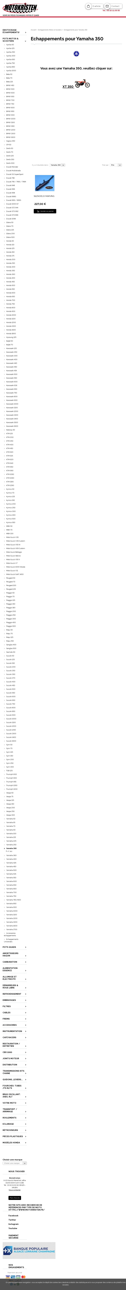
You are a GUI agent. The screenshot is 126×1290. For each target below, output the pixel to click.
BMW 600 (10, 93)
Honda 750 (10, 304)
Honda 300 (10, 267)
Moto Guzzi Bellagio (14, 552)
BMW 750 (10, 104)
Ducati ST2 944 (12, 208)
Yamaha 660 (11, 889)
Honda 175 (10, 256)
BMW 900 (10, 115)
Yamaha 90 (10, 830)
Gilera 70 (9, 226)
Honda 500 (10, 285)
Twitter (9, 1219)
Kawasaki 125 (11, 348)
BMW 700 (10, 100)
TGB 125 (9, 771)
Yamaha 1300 (11, 922)
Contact (115, 6)
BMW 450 (10, 85)
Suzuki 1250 (11, 730)
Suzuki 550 (10, 693)
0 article (96, 6)
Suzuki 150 (10, 663)
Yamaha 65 (10, 822)
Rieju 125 (9, 637)
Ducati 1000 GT (12, 204)
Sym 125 (9, 752)
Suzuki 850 (10, 711)
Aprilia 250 (10, 52)
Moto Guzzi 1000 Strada (15, 567)
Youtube (10, 1228)
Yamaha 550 (11, 878)
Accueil (33, 30)
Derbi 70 (9, 152)
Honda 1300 (11, 326)
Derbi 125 (10, 156)
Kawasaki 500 (11, 374)
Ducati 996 (10, 189)
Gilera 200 (10, 234)
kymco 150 (10, 500)
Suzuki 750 (10, 704)
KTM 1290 (10, 485)
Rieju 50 (9, 630)
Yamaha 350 (11, 848)
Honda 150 (10, 252)
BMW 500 (10, 89)
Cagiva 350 (10, 141)
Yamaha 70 (10, 826)
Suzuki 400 (10, 682)
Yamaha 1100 (11, 915)
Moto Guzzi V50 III (13, 545)
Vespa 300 (10, 815)
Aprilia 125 (10, 48)
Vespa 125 (10, 800)
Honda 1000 (11, 315)
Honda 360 (10, 274)
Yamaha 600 (11, 881)
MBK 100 (9, 534)
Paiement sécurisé (15, 1273)
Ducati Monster (12, 167)
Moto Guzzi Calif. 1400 (15, 574)
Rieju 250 (10, 641)
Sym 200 (10, 759)
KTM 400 (9, 445)
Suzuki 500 (10, 689)
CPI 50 (8, 145)
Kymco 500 (10, 519)
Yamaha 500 (11, 870)
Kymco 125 (10, 497)
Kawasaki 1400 (12, 419)
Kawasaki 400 (11, 359)
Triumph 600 (11, 774)
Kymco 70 (10, 493)
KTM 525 (9, 456)
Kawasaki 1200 (12, 411)
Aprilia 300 (10, 56)
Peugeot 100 (11, 585)
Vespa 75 (9, 797)
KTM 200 (10, 437)
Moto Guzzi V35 (12, 537)
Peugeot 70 (10, 582)
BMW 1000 (10, 119)
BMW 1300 (10, 134)
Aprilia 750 (10, 63)
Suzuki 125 (10, 659)
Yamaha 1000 (11, 911)
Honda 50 (10, 241)
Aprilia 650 (10, 59)
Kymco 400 (10, 515)
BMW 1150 (10, 126)
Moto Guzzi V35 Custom (15, 541)
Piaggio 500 (11, 626)
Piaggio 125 (10, 600)
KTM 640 (9, 463)
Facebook (10, 1215)
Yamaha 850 (11, 904)
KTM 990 (9, 471)
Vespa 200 (10, 808)
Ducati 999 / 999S (13, 200)
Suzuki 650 (10, 700)
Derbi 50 (9, 148)
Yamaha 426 (11, 863)
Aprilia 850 (10, 67)
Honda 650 (10, 296)
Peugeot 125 (11, 589)
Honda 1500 (11, 330)
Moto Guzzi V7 (11, 563)
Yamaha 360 (11, 855)
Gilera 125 (10, 230)
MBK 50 (9, 526)
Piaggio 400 (11, 622)
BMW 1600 (10, 137)
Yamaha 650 (11, 885)
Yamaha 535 (11, 874)
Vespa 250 (10, 811)
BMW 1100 (10, 122)
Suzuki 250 (10, 671)
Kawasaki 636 (11, 385)
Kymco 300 (11, 511)
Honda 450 (10, 282)
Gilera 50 (9, 222)
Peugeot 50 (10, 578)
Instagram (11, 1224)
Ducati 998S (11, 196)
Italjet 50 (9, 341)
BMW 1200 (10, 130)
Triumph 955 (11, 782)
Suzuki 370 (10, 678)
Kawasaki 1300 (12, 415)
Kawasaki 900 (11, 400)
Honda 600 (10, 293)
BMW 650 (10, 96)
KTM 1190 (10, 482)
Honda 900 (10, 311)
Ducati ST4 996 (12, 215)
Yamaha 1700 (11, 929)
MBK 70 (9, 530)
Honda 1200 (11, 322)
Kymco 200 (11, 504)
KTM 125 (9, 434)
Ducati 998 (10, 193)
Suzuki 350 (10, 674)
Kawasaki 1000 (12, 404)
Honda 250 (10, 263)
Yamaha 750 (11, 896)
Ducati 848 (10, 185)
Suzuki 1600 (11, 741)
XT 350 (9, 851)
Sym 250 (10, 763)
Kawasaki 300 (11, 356)
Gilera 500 (10, 237)
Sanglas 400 (11, 645)
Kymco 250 (10, 508)
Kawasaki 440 (11, 363)
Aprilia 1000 (11, 71)
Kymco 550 (10, 522)
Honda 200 (10, 259)
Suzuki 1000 (11, 719)
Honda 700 (10, 300)
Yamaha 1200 (11, 918)
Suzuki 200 (10, 667)
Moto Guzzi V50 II (13, 559)
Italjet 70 (9, 345)
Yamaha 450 (11, 866)
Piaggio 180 (10, 608)
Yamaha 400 (11, 859)
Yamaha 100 (11, 834)
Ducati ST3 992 (12, 211)
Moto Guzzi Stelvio (13, 556)
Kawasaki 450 (11, 367)
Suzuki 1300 (11, 734)
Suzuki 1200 (11, 726)
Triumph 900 (11, 778)
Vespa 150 (10, 804)
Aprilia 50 (10, 45)
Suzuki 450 (10, 685)
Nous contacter (15, 1190)
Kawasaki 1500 (12, 422)
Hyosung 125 (11, 337)
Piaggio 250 (11, 615)
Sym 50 (9, 745)
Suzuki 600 (10, 697)
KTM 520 (9, 452)
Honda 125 (10, 248)
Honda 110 (10, 245)
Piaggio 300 (11, 619)
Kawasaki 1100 (12, 408)
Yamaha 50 (10, 819)
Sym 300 (10, 767)
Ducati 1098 (11, 219)
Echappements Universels (11, 940)
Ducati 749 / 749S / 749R (16, 182)
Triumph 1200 (11, 789)
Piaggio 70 (10, 597)
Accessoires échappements (10, 934)
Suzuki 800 (10, 708)
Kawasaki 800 (11, 397)
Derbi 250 (10, 159)
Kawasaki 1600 (12, 426)
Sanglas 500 (11, 648)
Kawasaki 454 (11, 371)
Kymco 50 (10, 489)
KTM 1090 (10, 478)
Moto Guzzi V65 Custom (15, 548)
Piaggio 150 (10, 604)
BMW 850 (10, 111)
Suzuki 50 (10, 656)
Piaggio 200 (11, 611)
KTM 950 (9, 467)
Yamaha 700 (11, 892)
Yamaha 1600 (11, 926)
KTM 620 (9, 459)
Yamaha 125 (11, 837)
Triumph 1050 (11, 785)
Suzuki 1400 (11, 737)
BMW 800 (10, 108)
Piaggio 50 (10, 593)
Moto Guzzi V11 (12, 571)
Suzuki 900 (10, 715)
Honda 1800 (11, 334)
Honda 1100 (10, 319)
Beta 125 (9, 82)
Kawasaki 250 (11, 352)
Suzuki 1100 (11, 722)
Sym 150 (9, 756)
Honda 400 (10, 278)
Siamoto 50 (10, 652)
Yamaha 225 (11, 841)
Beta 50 (9, 74)
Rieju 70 (9, 634)
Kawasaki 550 (11, 378)
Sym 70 (9, 748)
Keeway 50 (10, 430)
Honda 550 (10, 289)
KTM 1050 (10, 474)
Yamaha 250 (11, 845)
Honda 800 (10, 308)
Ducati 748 (10, 178)
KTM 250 (9, 441)
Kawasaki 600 (11, 382)
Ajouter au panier (47, 211)
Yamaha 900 (11, 907)
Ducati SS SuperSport (14, 174)
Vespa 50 (10, 793)
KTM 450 (9, 448)
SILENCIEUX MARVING (44, 196)
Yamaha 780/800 (13, 900)
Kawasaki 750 (11, 393)
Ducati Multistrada (13, 171)
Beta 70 (9, 78)
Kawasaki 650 (11, 389)
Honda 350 (10, 271)
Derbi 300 (10, 163)
